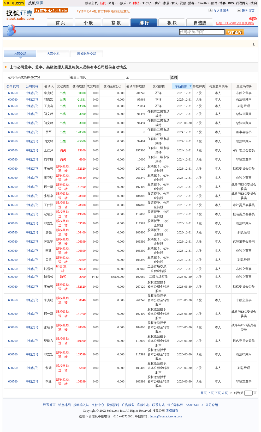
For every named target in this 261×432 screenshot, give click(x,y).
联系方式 (158, 405)
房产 (158, 3)
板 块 (172, 23)
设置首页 (49, 405)
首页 (203, 393)
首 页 (60, 23)
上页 (210, 393)
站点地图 (64, 405)
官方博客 (104, 11)
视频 (183, 3)
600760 (12, 93)
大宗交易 (53, 53)
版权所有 (172, 410)
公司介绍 (211, 405)
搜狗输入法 (81, 405)
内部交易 (20, 53)
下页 (218, 393)
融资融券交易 (86, 53)
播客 (191, 3)
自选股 (200, 23)
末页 (225, 393)
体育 (111, 3)
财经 (136, 3)
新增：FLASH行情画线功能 (235, 23)
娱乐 (123, 3)
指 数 (116, 23)
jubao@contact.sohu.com (166, 416)
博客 (223, 3)
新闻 (103, 3)
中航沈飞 (32, 93)
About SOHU (194, 405)
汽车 (149, 3)
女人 (174, 3)
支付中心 (98, 405)
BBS (231, 3)
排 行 (144, 23)
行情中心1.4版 (87, 11)
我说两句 (242, 3)
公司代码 (13, 86)
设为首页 (248, 11)
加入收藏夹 (221, 11)
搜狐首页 (91, 3)
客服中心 (143, 405)
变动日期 (183, 87)
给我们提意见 (120, 11)
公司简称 (32, 86)
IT (142, 3)
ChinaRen (203, 3)
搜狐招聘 (113, 405)
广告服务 (128, 405)
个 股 (88, 23)
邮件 (214, 3)
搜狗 (254, 3)
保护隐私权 (175, 405)
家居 (166, 3)
